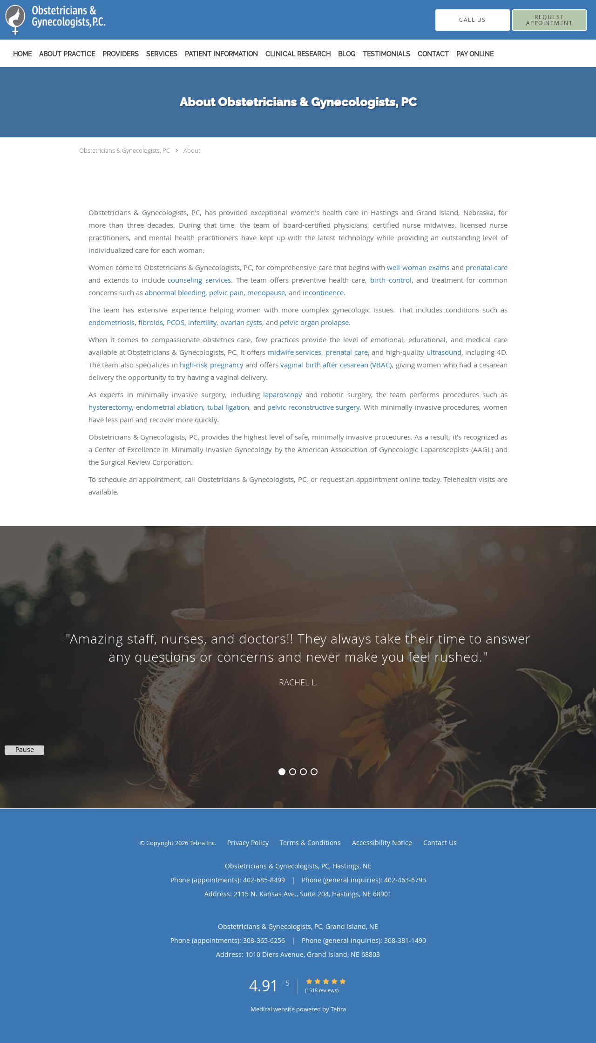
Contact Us (440, 842)
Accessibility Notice (382, 842)
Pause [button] (24, 749)
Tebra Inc (202, 843)
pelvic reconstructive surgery (313, 407)
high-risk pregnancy (211, 364)
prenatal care (487, 267)
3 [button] (303, 771)
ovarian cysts (241, 322)
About (191, 150)
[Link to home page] (41, 20)
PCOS (175, 322)
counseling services (199, 279)
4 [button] (314, 771)
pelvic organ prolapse (314, 322)
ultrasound (444, 352)
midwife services (295, 352)
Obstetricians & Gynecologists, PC (124, 150)
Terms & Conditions (310, 842)
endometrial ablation (169, 407)
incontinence (323, 292)
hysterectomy (110, 407)
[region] (298, 658)
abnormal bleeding (175, 292)
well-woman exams (418, 267)
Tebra (338, 1009)
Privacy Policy (248, 842)
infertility (202, 322)
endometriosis (111, 322)
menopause (266, 292)
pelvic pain (226, 292)
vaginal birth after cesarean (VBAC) (336, 364)
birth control (391, 279)
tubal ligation (228, 407)
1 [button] (281, 771)
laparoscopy (282, 394)
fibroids (150, 322)
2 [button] (292, 771)
